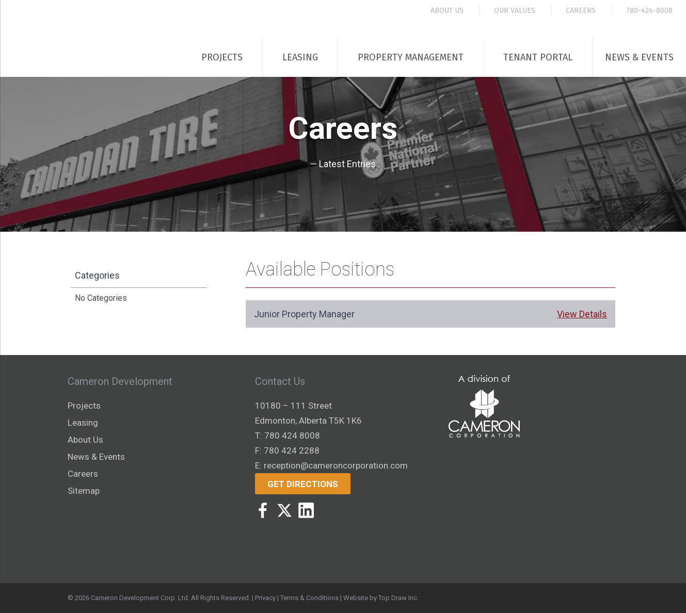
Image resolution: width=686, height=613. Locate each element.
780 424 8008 (292, 435)
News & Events (639, 57)
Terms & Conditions (309, 598)
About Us (447, 10)
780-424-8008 (649, 10)
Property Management (411, 57)
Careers (581, 10)
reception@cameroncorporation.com (336, 465)
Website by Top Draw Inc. (381, 598)
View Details (582, 314)
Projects (222, 57)
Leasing (300, 57)
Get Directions (302, 484)
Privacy (265, 598)
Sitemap (84, 491)
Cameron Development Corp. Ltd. (140, 598)
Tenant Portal (537, 57)
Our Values (514, 10)
